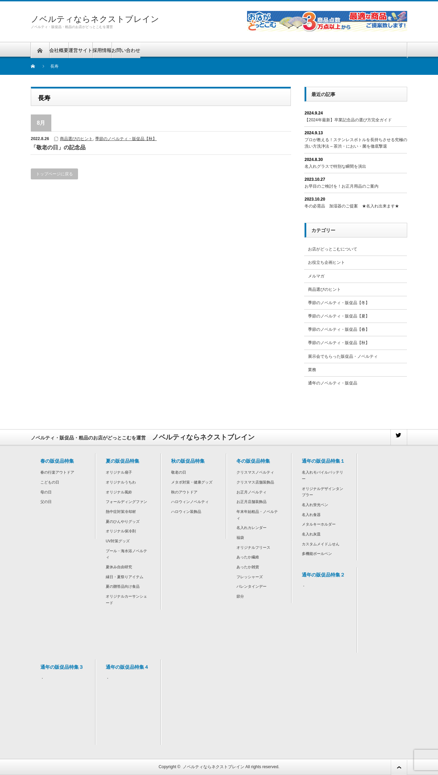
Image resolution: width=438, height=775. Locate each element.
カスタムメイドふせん (320, 544)
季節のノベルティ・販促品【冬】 (339, 302)
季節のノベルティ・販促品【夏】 (339, 316)
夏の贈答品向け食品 (123, 586)
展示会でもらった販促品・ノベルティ (343, 356)
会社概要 (58, 50)
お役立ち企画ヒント (326, 262)
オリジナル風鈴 (119, 492)
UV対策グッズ (118, 541)
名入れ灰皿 (311, 534)
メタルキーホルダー (319, 524)
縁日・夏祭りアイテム (124, 577)
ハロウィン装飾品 (186, 511)
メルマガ (316, 276)
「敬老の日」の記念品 (58, 147)
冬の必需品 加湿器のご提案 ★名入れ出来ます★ (352, 206)
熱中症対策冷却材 (121, 511)
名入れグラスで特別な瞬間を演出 (335, 166)
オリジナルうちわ (121, 482)
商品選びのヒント (76, 138)
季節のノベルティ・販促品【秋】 (126, 138)
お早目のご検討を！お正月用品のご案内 (341, 186)
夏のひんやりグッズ (123, 521)
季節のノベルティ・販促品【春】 (339, 329)
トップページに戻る (54, 174)
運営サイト (80, 50)
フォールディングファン (126, 502)
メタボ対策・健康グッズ (191, 482)
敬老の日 (178, 472)
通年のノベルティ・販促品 (332, 383)
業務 (312, 369)
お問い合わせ (126, 50)
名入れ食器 (311, 515)
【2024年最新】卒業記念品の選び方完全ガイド (348, 120)
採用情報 (102, 50)
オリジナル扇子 (119, 472)
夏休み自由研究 (119, 567)
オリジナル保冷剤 (121, 531)
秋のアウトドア (184, 492)
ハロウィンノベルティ (190, 502)
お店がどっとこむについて (332, 249)
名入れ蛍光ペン (315, 505)
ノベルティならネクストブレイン (95, 19)
